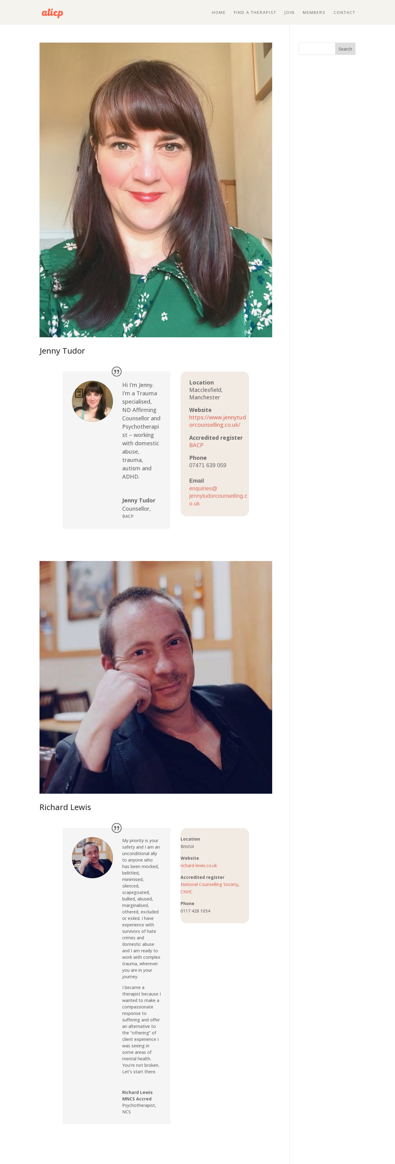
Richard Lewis (65, 807)
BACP (196, 445)
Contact (345, 12)
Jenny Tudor (62, 350)
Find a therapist (255, 12)
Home (219, 12)
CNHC (187, 892)
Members (314, 12)
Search (345, 49)
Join (290, 12)
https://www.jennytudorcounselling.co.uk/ (217, 421)
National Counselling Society (209, 884)
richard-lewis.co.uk (199, 865)
